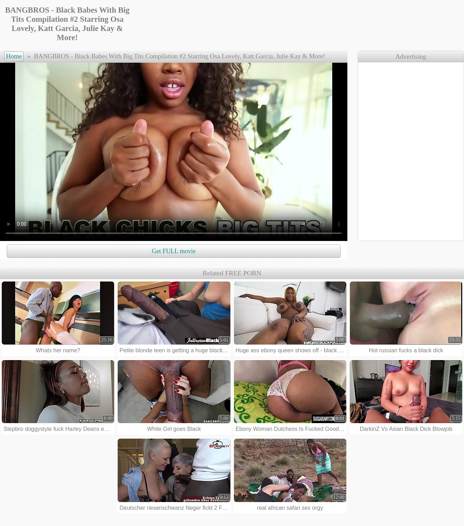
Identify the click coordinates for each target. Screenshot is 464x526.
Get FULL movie (174, 251)
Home (14, 56)
